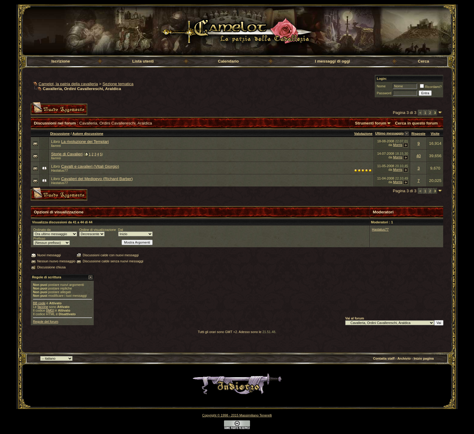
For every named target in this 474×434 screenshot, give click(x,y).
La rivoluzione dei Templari (85, 141)
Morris (397, 145)
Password (384, 93)
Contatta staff (383, 358)
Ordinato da (41, 230)
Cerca (423, 61)
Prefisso (39, 238)
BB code (39, 303)
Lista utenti (143, 61)
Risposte (418, 133)
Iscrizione (60, 61)
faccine (42, 307)
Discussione (60, 133)
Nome (381, 86)
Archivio (404, 358)
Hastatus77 (59, 170)
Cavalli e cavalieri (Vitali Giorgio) (90, 166)
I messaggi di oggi (332, 61)
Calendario (228, 61)
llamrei (56, 145)
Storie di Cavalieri (67, 154)
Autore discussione (87, 133)
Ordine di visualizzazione (97, 230)
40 (418, 156)
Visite (435, 133)
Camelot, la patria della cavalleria (68, 84)
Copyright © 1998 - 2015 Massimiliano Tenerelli (237, 415)
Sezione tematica (117, 84)
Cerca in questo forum (416, 123)
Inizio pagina (424, 358)
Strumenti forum (370, 123)
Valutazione (363, 133)
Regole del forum (45, 321)
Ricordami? (431, 87)
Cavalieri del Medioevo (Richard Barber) (97, 179)
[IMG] (50, 310)
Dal (120, 230)
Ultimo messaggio (389, 133)
